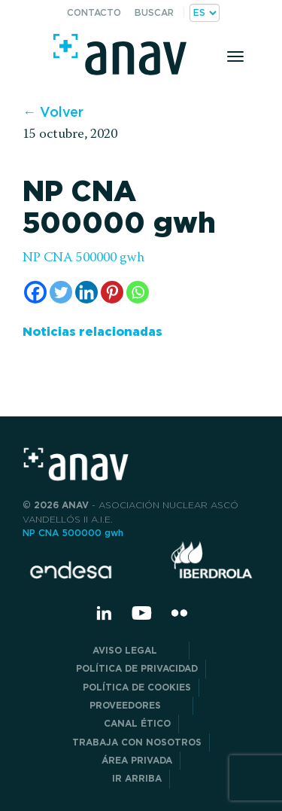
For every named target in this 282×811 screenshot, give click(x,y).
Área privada (137, 760)
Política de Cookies (137, 687)
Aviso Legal (136, 650)
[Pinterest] (112, 292)
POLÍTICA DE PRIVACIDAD (137, 668)
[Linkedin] (86, 292)
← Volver (53, 112)
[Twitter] (61, 292)
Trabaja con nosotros (137, 742)
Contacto (94, 12)
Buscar (154, 12)
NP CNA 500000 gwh (83, 258)
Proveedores (137, 705)
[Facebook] (35, 292)
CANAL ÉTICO (137, 723)
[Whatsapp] (137, 292)
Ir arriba (137, 778)
